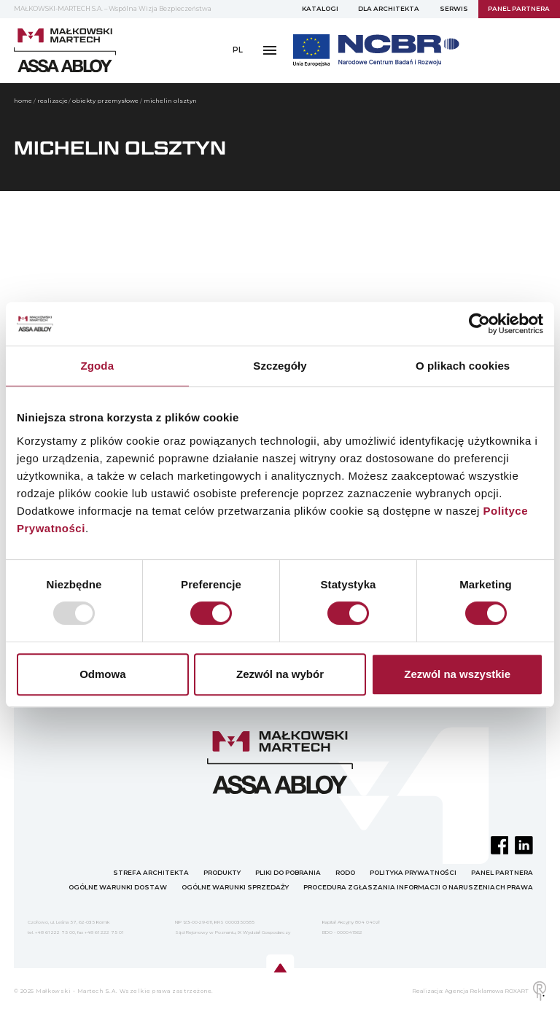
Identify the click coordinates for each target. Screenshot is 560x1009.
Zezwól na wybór (280, 674)
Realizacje (52, 100)
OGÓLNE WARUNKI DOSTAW (118, 887)
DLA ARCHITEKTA (388, 8)
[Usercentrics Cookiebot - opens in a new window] (479, 324)
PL (238, 50)
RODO (89, 81)
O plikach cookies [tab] (463, 365)
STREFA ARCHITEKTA (151, 872)
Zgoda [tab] (97, 365)
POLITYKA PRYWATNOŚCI (413, 872)
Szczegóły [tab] (279, 365)
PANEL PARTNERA (519, 8)
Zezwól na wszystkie (457, 674)
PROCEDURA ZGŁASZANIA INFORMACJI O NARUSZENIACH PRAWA (418, 887)
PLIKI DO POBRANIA (288, 872)
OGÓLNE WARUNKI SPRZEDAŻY (235, 887)
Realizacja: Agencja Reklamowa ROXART (479, 991)
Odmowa (102, 674)
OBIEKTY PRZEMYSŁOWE (105, 100)
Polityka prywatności (161, 81)
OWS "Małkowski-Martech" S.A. (281, 81)
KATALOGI (320, 8)
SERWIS (454, 8)
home (23, 100)
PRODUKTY (222, 872)
